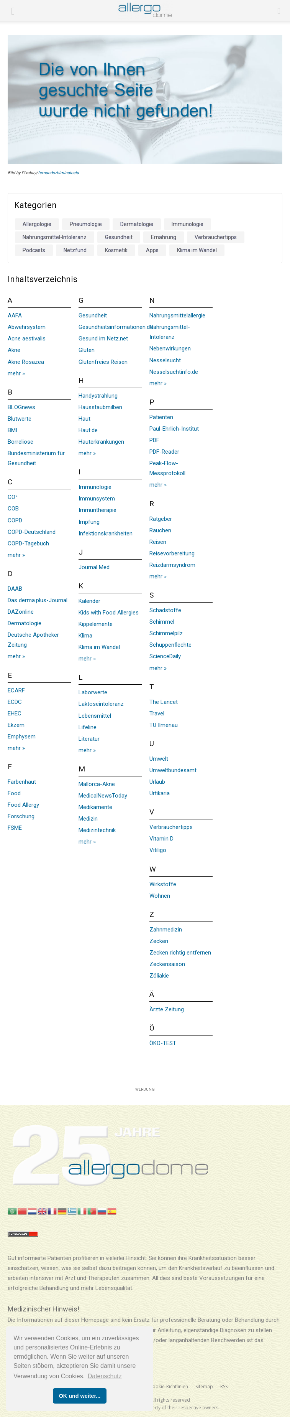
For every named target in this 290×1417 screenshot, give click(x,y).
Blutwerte (19, 418)
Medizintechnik (97, 830)
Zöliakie (159, 975)
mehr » (16, 373)
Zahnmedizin (165, 929)
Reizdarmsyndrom (172, 565)
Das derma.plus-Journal (37, 600)
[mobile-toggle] (13, 10)
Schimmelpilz (166, 633)
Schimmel (161, 621)
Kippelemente (96, 624)
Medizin (88, 818)
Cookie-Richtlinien (168, 1386)
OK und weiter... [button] (80, 1396)
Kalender (89, 601)
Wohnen (159, 895)
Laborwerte (93, 692)
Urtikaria (159, 793)
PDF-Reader (164, 451)
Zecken (158, 941)
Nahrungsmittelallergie (177, 315)
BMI (12, 430)
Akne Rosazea (26, 361)
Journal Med (94, 567)
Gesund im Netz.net (103, 338)
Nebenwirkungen (170, 348)
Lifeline (88, 727)
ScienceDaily (165, 656)
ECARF (16, 690)
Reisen (157, 541)
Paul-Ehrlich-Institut (174, 428)
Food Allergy (23, 804)
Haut (84, 418)
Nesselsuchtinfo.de (173, 371)
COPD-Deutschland (32, 531)
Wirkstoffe (162, 884)
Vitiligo (157, 850)
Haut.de (88, 430)
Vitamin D (161, 838)
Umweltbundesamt (173, 770)
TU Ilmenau (163, 725)
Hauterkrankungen (101, 441)
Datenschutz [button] (105, 1376)
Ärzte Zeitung (166, 1009)
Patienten (161, 417)
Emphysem (22, 736)
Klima (85, 635)
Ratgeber (160, 518)
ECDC (15, 702)
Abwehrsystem (27, 327)
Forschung (21, 816)
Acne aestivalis (27, 338)
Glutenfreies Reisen (103, 361)
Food (14, 793)
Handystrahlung (98, 395)
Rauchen (160, 530)
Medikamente (95, 807)
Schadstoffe (165, 610)
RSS (224, 1386)
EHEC (14, 713)
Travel (156, 713)
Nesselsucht (165, 360)
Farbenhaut (22, 781)
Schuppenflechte (170, 644)
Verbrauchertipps (171, 827)
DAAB (15, 588)
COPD (15, 520)
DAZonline (21, 611)
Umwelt (158, 758)
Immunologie (95, 487)
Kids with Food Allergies (109, 612)
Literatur (89, 738)
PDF (154, 440)
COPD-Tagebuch (28, 543)
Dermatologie (24, 623)
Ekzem (16, 725)
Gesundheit (93, 315)
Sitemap (204, 1386)
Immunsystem (97, 498)
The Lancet (163, 702)
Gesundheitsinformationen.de (116, 327)
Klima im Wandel (99, 647)
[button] (279, 10)
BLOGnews (21, 407)
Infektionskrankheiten (106, 533)
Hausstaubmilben (100, 407)
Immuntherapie (97, 510)
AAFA (15, 315)
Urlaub (157, 781)
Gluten (87, 350)
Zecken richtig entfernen (180, 952)
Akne (14, 350)
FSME (15, 827)
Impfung (89, 522)
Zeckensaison (167, 964)
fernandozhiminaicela (58, 172)
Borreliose (20, 441)
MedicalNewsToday (103, 795)
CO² (13, 497)
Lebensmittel (95, 715)
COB (13, 508)
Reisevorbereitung (172, 553)
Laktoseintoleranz (101, 703)
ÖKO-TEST (162, 1043)
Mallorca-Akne (97, 784)
